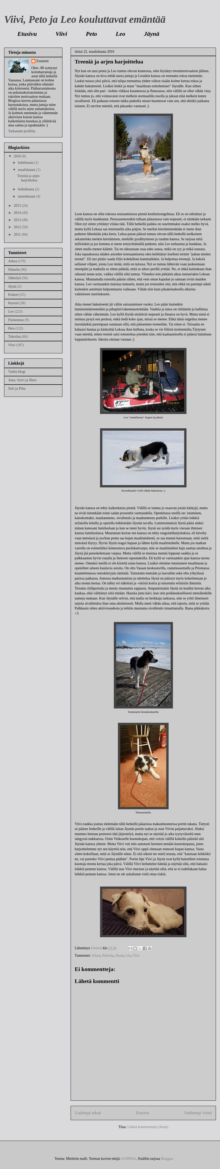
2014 (18, 213)
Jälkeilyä (14, 278)
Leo (120, 33)
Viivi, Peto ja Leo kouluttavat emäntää (85, 19)
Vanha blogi (16, 372)
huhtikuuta (26, 163)
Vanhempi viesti (198, 1112)
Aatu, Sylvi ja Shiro (22, 380)
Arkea (95, 955)
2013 (18, 220)
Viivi (61, 33)
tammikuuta (27, 196)
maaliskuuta (27, 170)
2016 (18, 156)
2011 (18, 234)
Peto (91, 33)
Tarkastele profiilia (21, 131)
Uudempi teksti (88, 1112)
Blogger (166, 1159)
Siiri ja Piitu (17, 388)
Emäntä (43, 61)
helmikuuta (26, 189)
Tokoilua (14, 336)
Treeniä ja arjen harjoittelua (28, 178)
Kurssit (13, 303)
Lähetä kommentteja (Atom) (147, 1127)
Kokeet (13, 295)
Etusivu (27, 33)
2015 (18, 205)
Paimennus (16, 320)
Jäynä (151, 33)
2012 (18, 227)
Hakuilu (107, 955)
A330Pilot (128, 1159)
